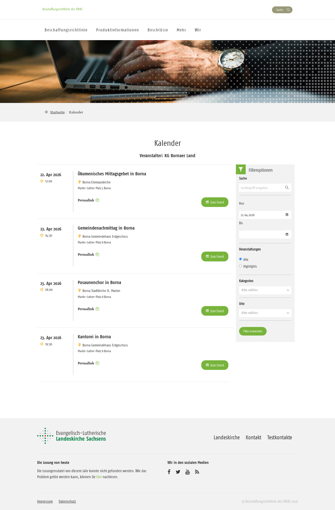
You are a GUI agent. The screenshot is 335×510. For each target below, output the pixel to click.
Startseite (57, 112)
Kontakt (253, 437)
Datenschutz (67, 501)
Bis (241, 223)
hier (99, 477)
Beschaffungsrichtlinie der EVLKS (62, 9)
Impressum (45, 501)
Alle (243, 259)
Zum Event (217, 202)
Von (241, 203)
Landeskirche (227, 437)
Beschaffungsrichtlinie (66, 29)
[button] (265, 290)
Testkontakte (279, 437)
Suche (279, 10)
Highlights (248, 266)
